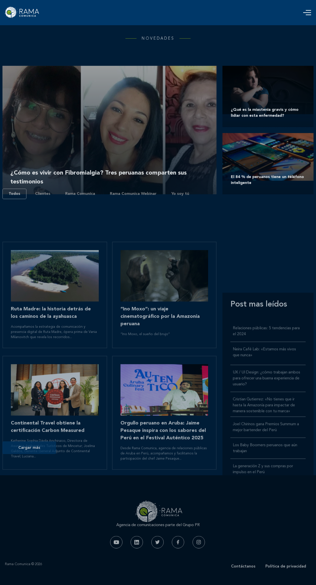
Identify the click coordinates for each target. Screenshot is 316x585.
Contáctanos (243, 573)
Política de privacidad (285, 573)
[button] (307, 12)
